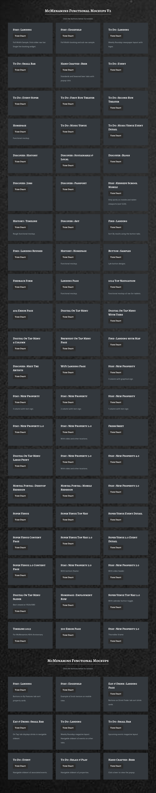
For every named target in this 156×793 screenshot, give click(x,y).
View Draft (20, 35)
